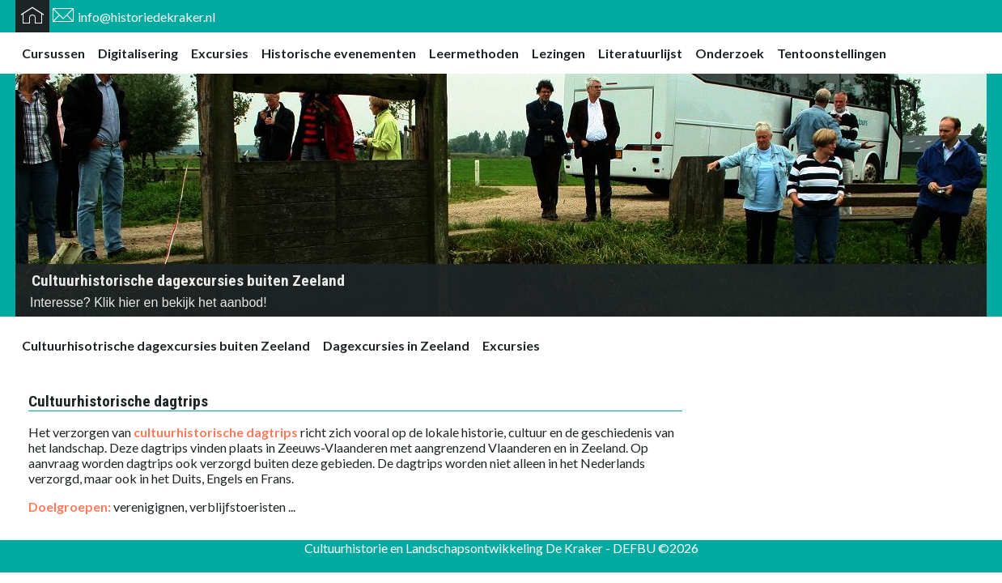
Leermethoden (474, 53)
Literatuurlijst (640, 53)
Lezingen (558, 53)
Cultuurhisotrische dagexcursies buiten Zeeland (166, 345)
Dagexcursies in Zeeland (396, 345)
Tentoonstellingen (831, 53)
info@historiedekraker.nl (146, 16)
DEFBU (634, 547)
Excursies (219, 53)
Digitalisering (138, 53)
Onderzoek (729, 53)
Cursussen (53, 53)
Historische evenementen (338, 53)
